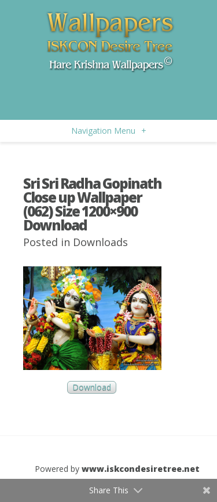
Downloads (100, 242)
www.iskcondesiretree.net (141, 468)
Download (91, 387)
